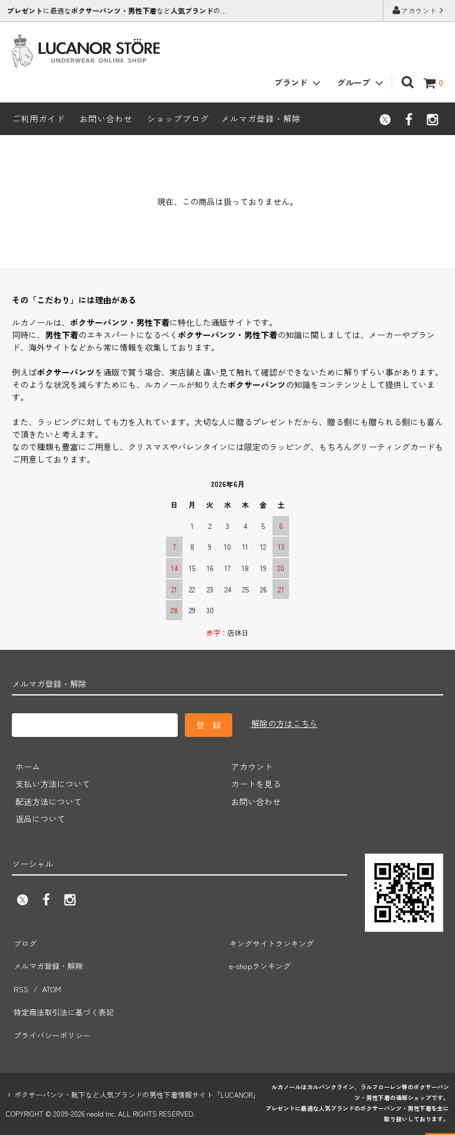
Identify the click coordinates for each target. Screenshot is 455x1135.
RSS (20, 975)
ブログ (24, 940)
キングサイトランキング (273, 940)
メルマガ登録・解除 (261, 118)
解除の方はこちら (284, 723)
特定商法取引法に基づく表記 (66, 993)
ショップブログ (178, 118)
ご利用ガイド (38, 118)
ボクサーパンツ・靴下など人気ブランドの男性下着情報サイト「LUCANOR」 (136, 1067)
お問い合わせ (106, 118)
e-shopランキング (261, 958)
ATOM (48, 975)
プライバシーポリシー (53, 1010)
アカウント (419, 10)
